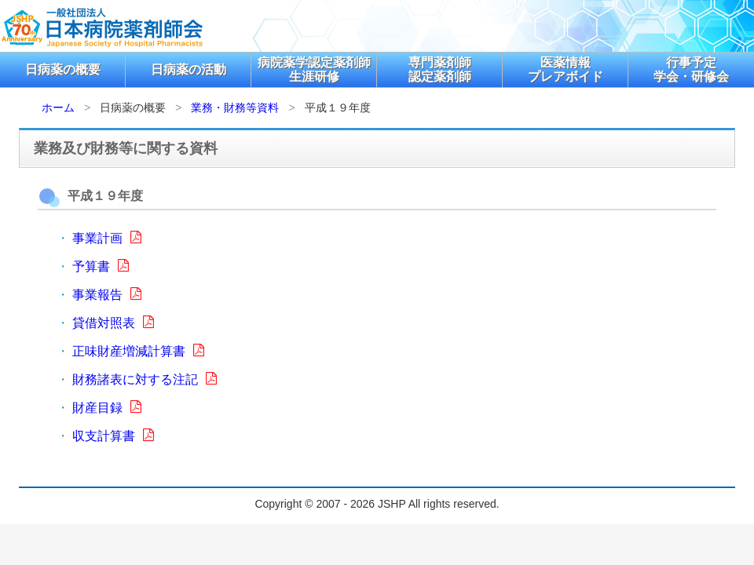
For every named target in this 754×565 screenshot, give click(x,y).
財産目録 (106, 407)
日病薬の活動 (188, 69)
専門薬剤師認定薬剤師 (439, 69)
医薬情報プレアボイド (565, 69)
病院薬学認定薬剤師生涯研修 (314, 69)
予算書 (100, 266)
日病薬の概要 (63, 69)
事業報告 (106, 294)
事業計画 (106, 238)
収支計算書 (113, 436)
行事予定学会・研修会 (691, 69)
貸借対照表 (113, 323)
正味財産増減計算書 (138, 351)
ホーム (58, 107)
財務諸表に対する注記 (144, 379)
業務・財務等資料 (235, 107)
